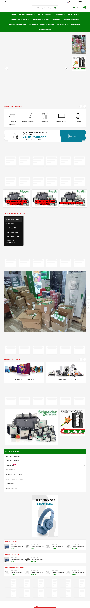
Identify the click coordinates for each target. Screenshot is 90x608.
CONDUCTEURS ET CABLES (66, 385)
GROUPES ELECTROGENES (24, 385)
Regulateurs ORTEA (12, 242)
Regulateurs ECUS (12, 238)
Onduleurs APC (11, 233)
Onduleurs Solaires (12, 225)
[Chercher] (42, 11)
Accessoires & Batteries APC (11, 247)
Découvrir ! (73, 142)
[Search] (55, 11)
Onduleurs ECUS (11, 229)
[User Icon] (76, 10)
